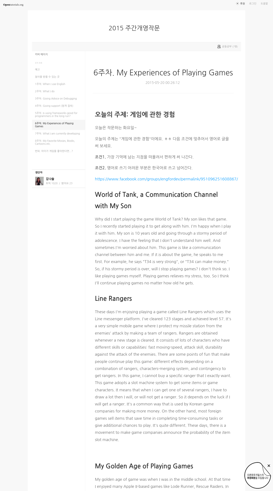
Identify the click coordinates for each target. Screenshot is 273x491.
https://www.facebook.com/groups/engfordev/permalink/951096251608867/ (166, 179)
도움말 (264, 3)
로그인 (252, 3)
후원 (242, 3)
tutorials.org (13, 4)
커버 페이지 (41, 54)
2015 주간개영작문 (136, 28)
